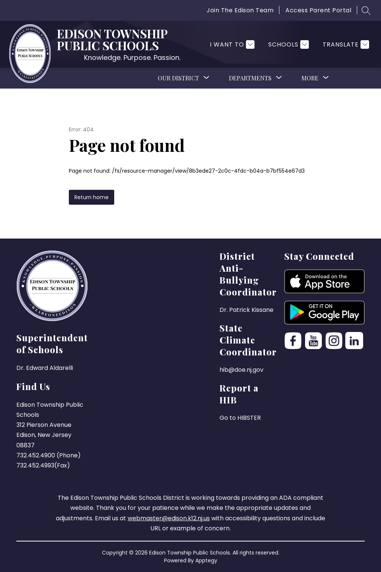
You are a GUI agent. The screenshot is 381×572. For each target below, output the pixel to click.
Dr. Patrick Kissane (246, 310)
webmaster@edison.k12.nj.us (169, 518)
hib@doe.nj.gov (241, 369)
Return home (91, 197)
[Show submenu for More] (309, 78)
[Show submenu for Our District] (178, 78)
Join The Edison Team (239, 10)
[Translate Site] (345, 44)
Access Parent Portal (318, 10)
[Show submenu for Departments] (250, 78)
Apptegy (206, 560)
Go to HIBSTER (240, 417)
